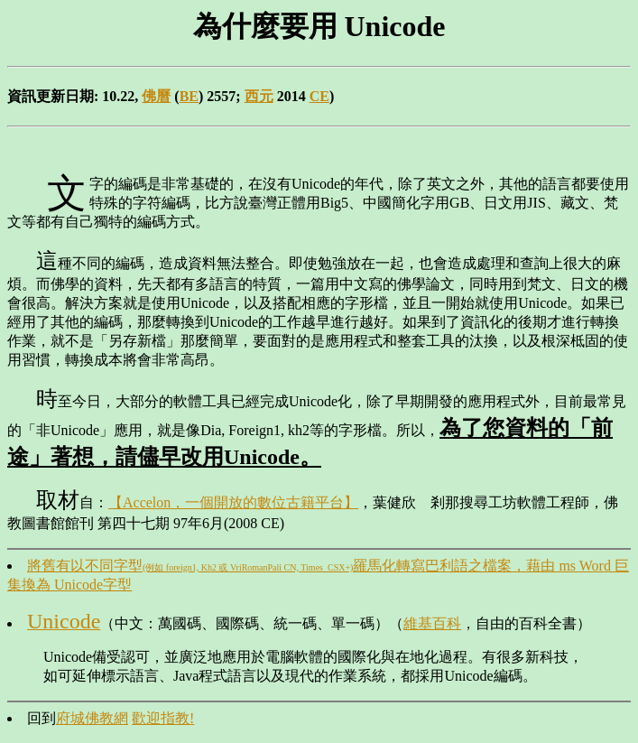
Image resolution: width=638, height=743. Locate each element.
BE (189, 96)
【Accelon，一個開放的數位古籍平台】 (233, 502)
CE (319, 96)
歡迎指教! (163, 718)
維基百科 (432, 623)
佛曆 (156, 96)
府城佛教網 (92, 718)
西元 (259, 96)
